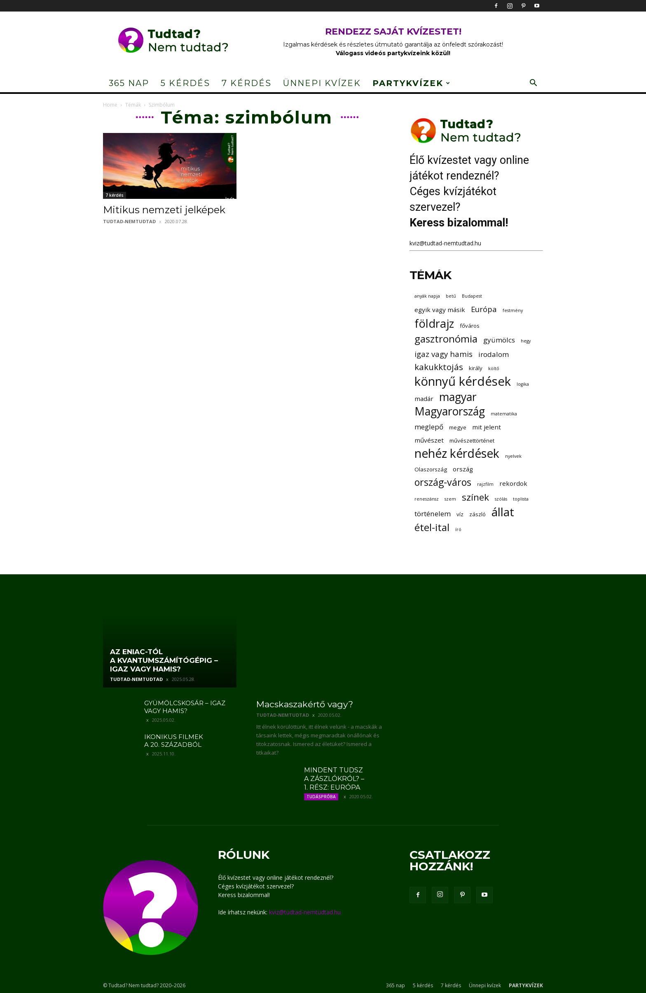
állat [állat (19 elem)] (503, 512)
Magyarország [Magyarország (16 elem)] (449, 411)
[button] (533, 84)
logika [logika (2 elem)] (523, 384)
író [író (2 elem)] (458, 529)
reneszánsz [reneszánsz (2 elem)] (426, 499)
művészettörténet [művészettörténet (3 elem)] (471, 440)
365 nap (129, 83)
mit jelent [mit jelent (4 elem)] (486, 427)
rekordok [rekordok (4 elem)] (513, 483)
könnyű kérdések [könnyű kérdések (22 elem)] (462, 381)
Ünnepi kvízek (322, 83)
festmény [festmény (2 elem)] (513, 310)
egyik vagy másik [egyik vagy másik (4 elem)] (439, 309)
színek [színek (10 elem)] (475, 497)
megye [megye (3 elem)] (457, 427)
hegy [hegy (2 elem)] (526, 341)
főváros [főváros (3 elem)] (470, 325)
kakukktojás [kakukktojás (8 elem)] (438, 367)
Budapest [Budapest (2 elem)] (472, 296)
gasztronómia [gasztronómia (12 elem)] (445, 338)
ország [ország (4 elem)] (463, 469)
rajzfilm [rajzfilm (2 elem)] (485, 484)
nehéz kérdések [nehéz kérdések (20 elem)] (456, 453)
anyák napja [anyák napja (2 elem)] (427, 296)
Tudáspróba (321, 797)
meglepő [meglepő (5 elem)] (428, 426)
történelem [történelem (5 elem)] (432, 513)
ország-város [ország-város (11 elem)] (442, 482)
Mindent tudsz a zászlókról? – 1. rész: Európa (334, 778)
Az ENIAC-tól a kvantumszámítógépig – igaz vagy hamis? (164, 660)
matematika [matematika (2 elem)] (504, 414)
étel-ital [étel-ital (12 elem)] (431, 527)
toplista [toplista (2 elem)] (521, 499)
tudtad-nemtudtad (129, 221)
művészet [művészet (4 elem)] (429, 440)
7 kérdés (247, 83)
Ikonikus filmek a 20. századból (173, 740)
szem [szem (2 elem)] (450, 499)
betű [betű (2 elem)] (451, 296)
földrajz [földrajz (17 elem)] (434, 323)
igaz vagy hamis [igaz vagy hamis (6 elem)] (443, 354)
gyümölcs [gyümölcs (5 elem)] (499, 340)
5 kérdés (185, 83)
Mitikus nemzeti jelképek (164, 210)
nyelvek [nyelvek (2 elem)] (513, 456)
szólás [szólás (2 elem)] (501, 499)
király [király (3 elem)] (475, 368)
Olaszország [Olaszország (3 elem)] (430, 469)
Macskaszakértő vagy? (304, 704)
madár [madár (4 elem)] (423, 398)
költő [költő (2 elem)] (493, 368)
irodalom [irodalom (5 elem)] (493, 354)
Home (110, 104)
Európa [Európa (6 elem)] (484, 309)
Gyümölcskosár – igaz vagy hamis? (184, 707)
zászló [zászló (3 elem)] (477, 514)
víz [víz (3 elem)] (459, 514)
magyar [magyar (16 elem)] (458, 397)
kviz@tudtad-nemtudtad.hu (445, 243)
